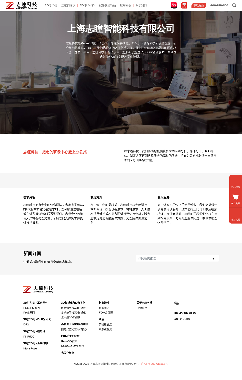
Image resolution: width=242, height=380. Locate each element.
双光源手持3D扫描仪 (73, 308)
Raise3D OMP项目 (72, 346)
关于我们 (141, 5)
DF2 (26, 324)
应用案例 (125, 5)
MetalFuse (30, 348)
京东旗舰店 (105, 329)
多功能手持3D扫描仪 (73, 312)
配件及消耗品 (107, 5)
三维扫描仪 (68, 5)
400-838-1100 (182, 319)
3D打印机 (51, 5)
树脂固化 (104, 308)
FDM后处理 (106, 312)
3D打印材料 (87, 5)
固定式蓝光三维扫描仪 (74, 329)
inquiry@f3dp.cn (185, 312)
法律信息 (142, 308)
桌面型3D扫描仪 (71, 317)
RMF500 (28, 336)
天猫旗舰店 (105, 324)
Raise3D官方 (69, 341)
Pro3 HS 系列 (31, 308)
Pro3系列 (29, 312)
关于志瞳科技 (144, 302)
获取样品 (199, 5)
